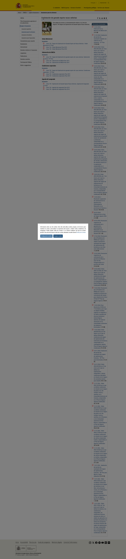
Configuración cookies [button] (46, 236)
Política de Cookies (81, 232)
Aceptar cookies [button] (58, 236)
